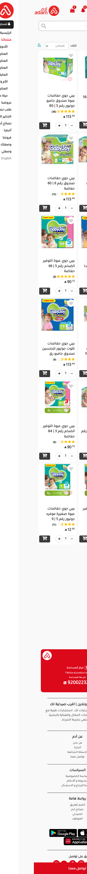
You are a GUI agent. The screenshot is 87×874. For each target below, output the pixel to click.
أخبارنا (43, 747)
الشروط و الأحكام (43, 781)
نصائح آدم (43, 809)
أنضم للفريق (43, 805)
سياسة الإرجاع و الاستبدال (43, 785)
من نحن (43, 743)
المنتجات (60, 37)
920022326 (44, 683)
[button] (52, 11)
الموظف (43, 819)
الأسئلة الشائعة (43, 752)
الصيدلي (43, 814)
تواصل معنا (43, 868)
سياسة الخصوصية (43, 776)
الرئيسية (77, 37)
